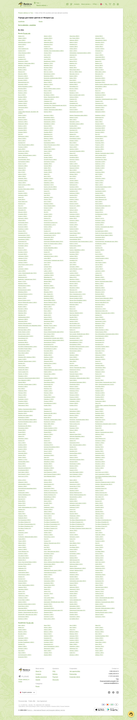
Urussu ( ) (99, 547)
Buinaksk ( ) (74, 92)
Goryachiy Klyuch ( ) (50, 159)
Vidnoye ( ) (73, 566)
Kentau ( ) (99, 638)
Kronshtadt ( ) (23, 245)
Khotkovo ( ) (74, 199)
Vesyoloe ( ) (22, 566)
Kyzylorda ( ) (48, 642)
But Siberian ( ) (49, 95)
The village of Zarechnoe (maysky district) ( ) (81, 528)
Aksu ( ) (73, 625)
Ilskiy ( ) (21, 172)
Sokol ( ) (73, 480)
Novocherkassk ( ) (23, 338)
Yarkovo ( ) (99, 591)
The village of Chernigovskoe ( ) (103, 520)
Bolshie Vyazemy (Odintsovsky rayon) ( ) (106, 84)
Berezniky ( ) (99, 76)
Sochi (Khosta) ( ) (24, 474)
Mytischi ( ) (73, 310)
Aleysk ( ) (22, 44)
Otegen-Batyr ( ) (100, 642)
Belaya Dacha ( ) (75, 69)
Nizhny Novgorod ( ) (75, 327)
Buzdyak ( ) (22, 97)
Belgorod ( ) (21, 71)
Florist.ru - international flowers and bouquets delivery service (46, 710)
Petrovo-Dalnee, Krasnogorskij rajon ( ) (105, 382)
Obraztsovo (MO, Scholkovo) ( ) (27, 357)
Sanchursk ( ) (74, 438)
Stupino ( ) (22, 503)
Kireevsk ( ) (74, 203)
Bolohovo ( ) (48, 84)
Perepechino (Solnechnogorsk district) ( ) (29, 378)
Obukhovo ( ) (48, 357)
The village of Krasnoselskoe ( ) (52, 524)
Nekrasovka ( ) (23, 321)
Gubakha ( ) (48, 163)
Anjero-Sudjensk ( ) (23, 48)
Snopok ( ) (74, 470)
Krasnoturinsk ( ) (99, 239)
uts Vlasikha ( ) (74, 618)
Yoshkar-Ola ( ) (99, 593)
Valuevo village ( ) (23, 557)
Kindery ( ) (73, 201)
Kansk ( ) (47, 191)
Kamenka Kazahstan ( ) (102, 636)
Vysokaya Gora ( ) (49, 585)
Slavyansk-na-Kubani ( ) (24, 468)
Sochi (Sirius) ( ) (75, 476)
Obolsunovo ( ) (100, 355)
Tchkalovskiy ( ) (75, 515)
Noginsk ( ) (48, 329)
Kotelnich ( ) (74, 229)
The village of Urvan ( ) (101, 526)
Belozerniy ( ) (23, 76)
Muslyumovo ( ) (100, 308)
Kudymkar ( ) (99, 247)
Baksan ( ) (98, 61)
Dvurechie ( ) (22, 130)
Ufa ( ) (97, 543)
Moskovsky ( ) (74, 304)
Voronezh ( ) (21, 578)
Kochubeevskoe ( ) (101, 214)
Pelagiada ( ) (23, 376)
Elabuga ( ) (73, 134)
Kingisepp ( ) (48, 203)
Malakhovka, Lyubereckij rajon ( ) (27, 279)
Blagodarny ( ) (100, 80)
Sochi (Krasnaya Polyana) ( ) (52, 474)
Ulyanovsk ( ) (99, 545)
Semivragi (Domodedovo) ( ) (52, 447)
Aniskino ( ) (99, 46)
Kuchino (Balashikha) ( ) (51, 247)
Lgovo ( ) (73, 262)
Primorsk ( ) (99, 399)
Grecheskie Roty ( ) (101, 159)
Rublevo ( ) (48, 426)
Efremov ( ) (74, 132)
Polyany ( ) (48, 395)
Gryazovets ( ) (100, 161)
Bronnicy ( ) (22, 90)
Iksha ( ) (99, 170)
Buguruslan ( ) (48, 92)
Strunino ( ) (98, 501)
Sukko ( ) (99, 503)
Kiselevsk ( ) (99, 208)
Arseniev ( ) (21, 55)
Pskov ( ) (98, 403)
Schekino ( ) (99, 442)
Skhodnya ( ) (48, 465)
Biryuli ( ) (73, 80)
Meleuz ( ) (22, 287)
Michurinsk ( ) (73, 289)
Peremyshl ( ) (100, 376)
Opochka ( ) (21, 363)
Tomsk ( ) (72, 532)
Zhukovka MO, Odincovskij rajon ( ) (27, 614)
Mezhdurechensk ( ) (24, 289)
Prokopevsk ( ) (23, 403)
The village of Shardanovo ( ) (25, 526)
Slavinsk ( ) (74, 465)
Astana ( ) (48, 629)
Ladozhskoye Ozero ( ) (51, 256)
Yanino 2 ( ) (47, 591)
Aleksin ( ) (74, 42)
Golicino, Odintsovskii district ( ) (27, 155)
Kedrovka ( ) (48, 197)
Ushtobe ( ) (99, 652)
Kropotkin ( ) (47, 245)
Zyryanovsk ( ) (22, 657)
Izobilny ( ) (48, 180)
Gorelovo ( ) (74, 155)
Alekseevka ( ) (48, 42)
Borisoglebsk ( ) (74, 86)
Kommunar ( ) (100, 220)
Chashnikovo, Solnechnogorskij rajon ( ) (106, 99)
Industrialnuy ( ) (75, 172)
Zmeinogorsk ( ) (23, 616)
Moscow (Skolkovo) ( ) (50, 302)
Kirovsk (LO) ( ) (75, 205)
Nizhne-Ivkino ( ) (75, 325)
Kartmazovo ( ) (23, 195)
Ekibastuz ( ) (74, 633)
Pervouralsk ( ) (48, 380)
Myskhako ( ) (22, 310)
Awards (38, 680)
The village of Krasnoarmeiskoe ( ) (27, 524)
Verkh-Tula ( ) (100, 562)
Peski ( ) (73, 380)
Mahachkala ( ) (48, 277)
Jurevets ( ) (74, 180)
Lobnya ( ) (99, 266)
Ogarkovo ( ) (48, 359)
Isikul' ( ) (99, 174)
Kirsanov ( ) (22, 208)
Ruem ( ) (98, 426)
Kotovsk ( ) (22, 231)
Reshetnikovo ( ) (23, 417)
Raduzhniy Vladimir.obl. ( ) (25, 411)
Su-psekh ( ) (48, 503)
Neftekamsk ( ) (48, 319)
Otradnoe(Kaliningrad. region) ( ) (53, 369)
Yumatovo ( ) (23, 597)
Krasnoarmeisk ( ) (24, 235)
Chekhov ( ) (22, 103)
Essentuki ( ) (22, 142)
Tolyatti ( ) (98, 530)
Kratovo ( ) (74, 243)
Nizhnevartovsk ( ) (23, 327)
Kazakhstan (21, 21)
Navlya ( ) (48, 317)
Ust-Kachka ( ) (49, 553)
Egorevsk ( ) (99, 132)
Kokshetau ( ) (49, 640)
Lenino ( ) (47, 258)
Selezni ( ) (99, 444)
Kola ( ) (98, 216)
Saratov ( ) (73, 440)
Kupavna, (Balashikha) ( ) (77, 250)
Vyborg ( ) (99, 583)
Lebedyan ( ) (23, 258)
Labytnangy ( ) (23, 256)
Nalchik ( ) (47, 315)
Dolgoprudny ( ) (23, 123)
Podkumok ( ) (22, 390)
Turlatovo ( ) (99, 539)
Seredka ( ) (73, 447)
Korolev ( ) (73, 226)
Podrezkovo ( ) (74, 390)
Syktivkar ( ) (21, 509)
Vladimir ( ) (47, 568)
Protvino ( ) (74, 403)
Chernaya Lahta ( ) (76, 105)
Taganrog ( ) (98, 509)
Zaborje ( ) (22, 602)
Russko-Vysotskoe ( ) (50, 428)
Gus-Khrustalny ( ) (75, 165)
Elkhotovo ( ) (48, 138)
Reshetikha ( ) (99, 415)
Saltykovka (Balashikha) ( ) (77, 436)
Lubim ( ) (22, 271)
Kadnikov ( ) (74, 182)
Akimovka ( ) (100, 38)
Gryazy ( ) (22, 163)
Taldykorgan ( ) (74, 648)
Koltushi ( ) (22, 220)
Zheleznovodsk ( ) (101, 610)
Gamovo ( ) (99, 147)
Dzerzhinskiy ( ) (100, 130)
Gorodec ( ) (48, 157)
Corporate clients (74, 677)
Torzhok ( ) (74, 534)
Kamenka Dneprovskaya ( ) (103, 186)
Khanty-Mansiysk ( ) (100, 197)
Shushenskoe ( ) (75, 463)
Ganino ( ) (22, 149)
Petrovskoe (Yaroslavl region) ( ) (27, 384)
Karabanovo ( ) (74, 191)
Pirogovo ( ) (48, 386)
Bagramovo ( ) (23, 61)
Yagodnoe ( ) (22, 587)
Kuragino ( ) (99, 250)
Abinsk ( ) (48, 36)
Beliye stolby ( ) (100, 71)
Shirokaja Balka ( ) (23, 461)
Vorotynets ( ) (49, 578)
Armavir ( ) (98, 53)
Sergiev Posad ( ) (48, 449)
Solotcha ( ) (22, 486)
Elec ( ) (97, 134)
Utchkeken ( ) (48, 555)
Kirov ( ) (20, 205)
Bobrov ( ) (48, 82)
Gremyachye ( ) (49, 161)
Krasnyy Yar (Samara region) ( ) (53, 243)
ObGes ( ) (98, 353)
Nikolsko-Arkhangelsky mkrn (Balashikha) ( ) (29, 325)
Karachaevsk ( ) (100, 191)
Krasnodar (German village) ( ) (104, 235)
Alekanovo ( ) (74, 40)
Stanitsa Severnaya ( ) (101, 492)
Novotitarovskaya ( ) (76, 348)
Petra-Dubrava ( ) (49, 382)
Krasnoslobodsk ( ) (75, 239)
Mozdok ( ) (22, 306)
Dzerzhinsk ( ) (73, 130)
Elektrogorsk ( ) (23, 136)
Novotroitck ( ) (100, 348)
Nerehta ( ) (74, 321)
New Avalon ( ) (48, 323)
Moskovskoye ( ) (49, 304)
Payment (55, 677)
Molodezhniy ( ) (49, 296)
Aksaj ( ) (22, 40)
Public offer (31, 701)
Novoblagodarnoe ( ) (76, 336)
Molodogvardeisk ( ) (76, 296)
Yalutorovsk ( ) (75, 589)
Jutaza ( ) (22, 182)
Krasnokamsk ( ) (23, 239)
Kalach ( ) (99, 182)
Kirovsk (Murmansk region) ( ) (103, 205)
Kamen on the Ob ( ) (50, 186)
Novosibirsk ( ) (99, 344)
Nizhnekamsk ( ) (99, 325)
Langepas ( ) (100, 256)
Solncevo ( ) (48, 482)
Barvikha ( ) (22, 67)
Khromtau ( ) (23, 640)
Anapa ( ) (21, 46)
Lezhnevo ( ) (23, 262)
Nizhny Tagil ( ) (99, 327)
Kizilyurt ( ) (74, 210)
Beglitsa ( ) (22, 69)
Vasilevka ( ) (74, 557)
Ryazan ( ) (98, 428)
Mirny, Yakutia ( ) (48, 294)
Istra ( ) (73, 176)
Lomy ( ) (47, 268)
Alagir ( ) (47, 40)
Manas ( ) (22, 281)
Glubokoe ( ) (48, 636)
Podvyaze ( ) (22, 392)
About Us (38, 671)
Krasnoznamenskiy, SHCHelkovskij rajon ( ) (106, 241)
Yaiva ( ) (47, 587)
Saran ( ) (98, 644)
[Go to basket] (114, 4)
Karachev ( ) (22, 193)
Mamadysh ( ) (100, 279)
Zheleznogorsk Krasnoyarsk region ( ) (53, 610)
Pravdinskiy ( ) (23, 399)
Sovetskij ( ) (21, 490)
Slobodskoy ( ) (49, 468)
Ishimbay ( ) (74, 174)
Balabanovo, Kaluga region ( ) (26, 63)
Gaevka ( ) (47, 147)
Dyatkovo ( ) (48, 130)
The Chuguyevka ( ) (24, 520)
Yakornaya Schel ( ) (101, 587)
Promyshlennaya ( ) (50, 403)
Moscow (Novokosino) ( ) (102, 300)
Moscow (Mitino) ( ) (49, 300)
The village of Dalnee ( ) (24, 522)
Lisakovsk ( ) (74, 642)
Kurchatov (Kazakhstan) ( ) (26, 642)
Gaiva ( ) (73, 147)
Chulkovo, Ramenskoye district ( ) (53, 109)
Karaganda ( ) (48, 638)
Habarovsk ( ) (22, 168)
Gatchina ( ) (74, 149)
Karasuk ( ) (47, 193)
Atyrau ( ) (72, 629)
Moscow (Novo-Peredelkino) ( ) (78, 300)
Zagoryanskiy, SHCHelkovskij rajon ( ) (54, 602)
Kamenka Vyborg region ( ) (26, 189)
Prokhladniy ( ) (75, 401)
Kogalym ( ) (22, 216)
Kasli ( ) (47, 195)
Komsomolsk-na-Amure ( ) (51, 222)
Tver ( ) (72, 541)
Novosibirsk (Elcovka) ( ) (51, 346)
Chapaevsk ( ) (49, 99)
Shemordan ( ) (49, 459)
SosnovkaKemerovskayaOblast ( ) (27, 488)
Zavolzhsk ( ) (48, 606)
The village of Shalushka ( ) (102, 524)
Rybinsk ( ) (22, 430)
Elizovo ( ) (22, 138)
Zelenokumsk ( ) (75, 608)
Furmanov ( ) (23, 147)
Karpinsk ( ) (99, 193)
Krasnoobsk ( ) (48, 239)
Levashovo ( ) (99, 260)
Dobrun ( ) (99, 121)
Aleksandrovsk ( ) (101, 40)
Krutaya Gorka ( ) (75, 245)
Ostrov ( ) (48, 367)
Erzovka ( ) (99, 140)
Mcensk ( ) (74, 283)
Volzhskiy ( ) (74, 576)
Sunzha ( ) (22, 505)
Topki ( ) (98, 532)
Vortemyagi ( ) (22, 581)
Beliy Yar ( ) (48, 71)
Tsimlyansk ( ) (75, 536)
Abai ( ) (21, 625)
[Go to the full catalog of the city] (25, 4)
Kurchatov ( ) (23, 252)
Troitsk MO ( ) (100, 534)
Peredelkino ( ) (74, 376)
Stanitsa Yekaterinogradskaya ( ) (78, 494)
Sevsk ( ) (73, 455)
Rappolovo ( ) (22, 413)
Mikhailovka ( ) (100, 289)
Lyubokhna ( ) (49, 275)
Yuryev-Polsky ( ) (24, 599)
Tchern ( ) (48, 515)
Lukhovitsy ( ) (100, 271)
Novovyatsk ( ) (100, 350)
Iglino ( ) (73, 170)
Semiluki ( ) (22, 447)
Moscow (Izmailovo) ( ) (76, 298)
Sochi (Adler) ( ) (23, 472)
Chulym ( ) (74, 109)
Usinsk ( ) (47, 549)
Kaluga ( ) (21, 186)
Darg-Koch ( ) (49, 115)
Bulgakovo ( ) (100, 92)
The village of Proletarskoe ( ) (77, 524)
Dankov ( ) (22, 115)
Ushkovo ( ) (22, 549)
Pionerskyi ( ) (23, 386)
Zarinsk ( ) (48, 604)
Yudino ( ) (73, 595)
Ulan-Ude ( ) (73, 545)
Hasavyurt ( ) (74, 168)
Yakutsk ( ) (47, 589)
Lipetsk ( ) (47, 264)
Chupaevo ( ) (99, 109)
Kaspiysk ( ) (74, 195)
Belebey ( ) (99, 69)
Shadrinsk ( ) (100, 455)
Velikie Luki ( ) (48, 560)
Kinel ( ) (98, 201)
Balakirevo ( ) (73, 63)
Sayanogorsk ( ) (75, 442)
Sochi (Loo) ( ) (23, 476)
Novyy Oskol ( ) (23, 353)
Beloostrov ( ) (22, 74)
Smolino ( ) (99, 468)
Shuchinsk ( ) (99, 646)
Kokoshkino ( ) (75, 216)
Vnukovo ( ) (99, 570)
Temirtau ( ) (74, 650)
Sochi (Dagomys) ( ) (50, 472)
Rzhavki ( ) (48, 432)
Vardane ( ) (48, 557)
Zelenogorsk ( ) (100, 606)
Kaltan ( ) (99, 184)
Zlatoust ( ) (99, 614)
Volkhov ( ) (48, 574)
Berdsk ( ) (74, 76)
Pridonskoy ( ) (49, 399)
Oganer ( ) (22, 359)
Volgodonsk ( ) (74, 572)
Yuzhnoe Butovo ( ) (101, 599)
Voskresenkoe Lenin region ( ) (78, 581)
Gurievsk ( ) (48, 165)
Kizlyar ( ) (99, 210)
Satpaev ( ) (22, 646)
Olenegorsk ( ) (48, 361)
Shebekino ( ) (100, 457)
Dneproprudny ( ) (49, 121)
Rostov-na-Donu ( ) (75, 423)
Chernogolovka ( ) (101, 105)
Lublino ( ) (48, 271)
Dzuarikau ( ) (48, 132)
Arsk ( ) (47, 55)
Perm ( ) (97, 378)
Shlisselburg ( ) (49, 461)
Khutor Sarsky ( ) (23, 201)
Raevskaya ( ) (48, 411)
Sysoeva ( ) (48, 509)
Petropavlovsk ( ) (48, 644)
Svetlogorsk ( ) (49, 507)
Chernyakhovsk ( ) (50, 107)
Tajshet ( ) (21, 511)
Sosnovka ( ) (100, 486)
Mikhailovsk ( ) (23, 292)
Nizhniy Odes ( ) (49, 327)
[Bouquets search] (106, 4)
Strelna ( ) (21, 501)
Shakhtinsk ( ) (75, 646)
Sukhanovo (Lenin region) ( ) (78, 503)
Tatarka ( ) (22, 513)
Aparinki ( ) (22, 50)
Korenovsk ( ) (23, 226)
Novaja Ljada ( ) (75, 332)
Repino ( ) (48, 415)
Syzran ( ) (73, 509)
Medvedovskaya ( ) (24, 285)
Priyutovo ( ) (48, 401)
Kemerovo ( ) (73, 197)
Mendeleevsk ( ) (49, 287)
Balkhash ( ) (74, 631)
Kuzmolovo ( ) (74, 254)
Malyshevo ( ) (74, 279)
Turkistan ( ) (48, 652)
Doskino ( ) (22, 126)
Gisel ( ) (47, 153)
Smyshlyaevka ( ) (23, 470)
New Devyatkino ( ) (75, 323)
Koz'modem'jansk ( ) (101, 231)
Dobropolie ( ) (74, 121)
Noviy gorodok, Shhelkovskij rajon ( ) (79, 334)
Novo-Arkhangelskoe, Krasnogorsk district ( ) (107, 334)
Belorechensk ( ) (49, 74)
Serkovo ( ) (73, 449)
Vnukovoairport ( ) (23, 572)
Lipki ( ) (73, 264)
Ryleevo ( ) (99, 430)
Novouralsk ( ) (48, 350)
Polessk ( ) (74, 392)
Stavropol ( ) (21, 499)
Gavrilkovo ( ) (99, 149)
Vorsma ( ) (99, 578)
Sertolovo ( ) (99, 451)
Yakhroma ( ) (74, 587)
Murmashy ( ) (23, 308)
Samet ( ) (47, 438)
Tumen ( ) (73, 539)
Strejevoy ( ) (99, 499)
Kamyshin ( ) (100, 189)
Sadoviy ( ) (22, 434)
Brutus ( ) (48, 90)
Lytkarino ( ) (22, 275)
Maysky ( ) (47, 283)
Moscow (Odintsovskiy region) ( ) (27, 302)
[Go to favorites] (110, 4)
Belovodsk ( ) (74, 74)
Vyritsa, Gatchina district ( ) (26, 585)
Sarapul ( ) (47, 440)
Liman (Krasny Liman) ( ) (25, 264)
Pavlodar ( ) (21, 644)
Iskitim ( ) (22, 176)
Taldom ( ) (48, 511)
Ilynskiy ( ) (48, 172)
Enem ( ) (22, 140)
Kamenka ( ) (74, 186)
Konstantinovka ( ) (50, 224)
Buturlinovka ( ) (100, 95)
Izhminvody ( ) (100, 178)
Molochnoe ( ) (22, 296)
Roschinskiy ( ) (75, 421)
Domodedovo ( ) (49, 123)
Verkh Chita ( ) (75, 562)
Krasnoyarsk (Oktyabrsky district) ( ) (53, 241)
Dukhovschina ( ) (75, 128)
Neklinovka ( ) (100, 319)
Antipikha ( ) (48, 48)
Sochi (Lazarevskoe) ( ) (102, 474)
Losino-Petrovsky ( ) (76, 268)
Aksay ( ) (47, 625)
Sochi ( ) (98, 470)
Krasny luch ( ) (23, 243)
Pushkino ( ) (74, 405)
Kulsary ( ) (99, 640)
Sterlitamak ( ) (49, 499)
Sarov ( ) (22, 442)
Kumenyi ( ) (22, 250)
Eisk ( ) (20, 134)
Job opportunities (74, 671)
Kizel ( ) (47, 210)
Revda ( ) (73, 417)
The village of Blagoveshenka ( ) (78, 520)
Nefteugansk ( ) (74, 319)
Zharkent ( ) (48, 654)
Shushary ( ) (48, 463)
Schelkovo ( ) (22, 444)
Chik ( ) (73, 107)
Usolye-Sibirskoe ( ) (23, 551)
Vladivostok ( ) (22, 570)
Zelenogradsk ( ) (49, 608)
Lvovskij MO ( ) (48, 273)
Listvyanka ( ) (74, 266)
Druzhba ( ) (73, 126)
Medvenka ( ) (48, 285)
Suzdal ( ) (99, 505)
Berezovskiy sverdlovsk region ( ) (53, 78)
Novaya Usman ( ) (24, 334)
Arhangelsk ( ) (99, 50)
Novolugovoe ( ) (23, 342)
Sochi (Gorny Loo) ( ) (102, 472)
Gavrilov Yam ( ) (23, 151)
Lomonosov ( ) (23, 268)
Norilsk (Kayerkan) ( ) (102, 329)
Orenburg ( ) (98, 363)
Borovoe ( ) (74, 88)
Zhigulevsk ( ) (48, 612)
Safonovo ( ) (48, 434)
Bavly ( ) (99, 67)
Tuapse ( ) (22, 539)
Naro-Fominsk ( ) (74, 315)
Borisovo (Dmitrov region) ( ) (52, 88)
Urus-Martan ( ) (74, 547)
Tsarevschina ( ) (49, 536)
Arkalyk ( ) (22, 629)
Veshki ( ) (98, 564)
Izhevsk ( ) (73, 178)
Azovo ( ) (73, 59)
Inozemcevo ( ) (100, 172)
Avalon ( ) (72, 57)
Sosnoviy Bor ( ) (75, 486)
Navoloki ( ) (73, 317)
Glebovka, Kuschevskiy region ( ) (104, 153)
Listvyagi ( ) (48, 266)
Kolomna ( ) (47, 218)
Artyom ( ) (99, 55)
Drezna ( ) (48, 126)
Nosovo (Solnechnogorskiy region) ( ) (54, 332)
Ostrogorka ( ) (99, 365)
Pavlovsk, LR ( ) (23, 374)
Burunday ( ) (22, 633)
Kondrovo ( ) (22, 224)
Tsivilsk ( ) (99, 536)
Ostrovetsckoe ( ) (100, 367)
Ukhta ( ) (46, 545)
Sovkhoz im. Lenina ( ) (50, 490)
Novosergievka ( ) (49, 344)
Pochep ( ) (99, 388)
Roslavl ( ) (99, 421)
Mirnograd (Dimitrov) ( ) (25, 294)
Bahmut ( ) (73, 61)
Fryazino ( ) (99, 144)
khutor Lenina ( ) (49, 618)
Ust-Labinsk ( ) (23, 555)
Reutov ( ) (47, 417)
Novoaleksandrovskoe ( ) (25, 336)
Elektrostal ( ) (48, 136)
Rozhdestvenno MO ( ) (24, 426)
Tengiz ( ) (99, 650)
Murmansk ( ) (99, 306)
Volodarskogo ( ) (100, 574)
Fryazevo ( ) (74, 144)
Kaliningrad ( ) (74, 184)
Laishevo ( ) (74, 256)
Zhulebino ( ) (74, 614)
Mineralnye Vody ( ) (76, 292)
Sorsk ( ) (47, 486)
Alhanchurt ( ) (48, 44)
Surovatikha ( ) (75, 505)
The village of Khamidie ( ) (102, 522)
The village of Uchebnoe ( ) (77, 526)
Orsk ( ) (47, 365)
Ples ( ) (21, 388)
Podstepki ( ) (99, 390)
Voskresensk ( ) (99, 581)
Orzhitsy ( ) (74, 365)
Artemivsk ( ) (73, 55)
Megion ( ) (99, 285)
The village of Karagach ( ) (76, 522)
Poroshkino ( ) (22, 397)
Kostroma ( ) (47, 229)
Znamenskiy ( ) (75, 616)
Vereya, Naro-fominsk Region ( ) (27, 562)
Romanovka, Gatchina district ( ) (53, 419)
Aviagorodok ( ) (100, 57)
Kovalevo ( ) (47, 231)
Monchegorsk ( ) (100, 296)
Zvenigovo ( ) (23, 618)
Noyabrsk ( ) (48, 353)
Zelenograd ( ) (22, 608)
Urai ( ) (47, 547)
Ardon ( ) (73, 50)
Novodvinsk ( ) (75, 338)
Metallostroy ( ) (100, 287)
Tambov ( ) (73, 511)
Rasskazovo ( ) (75, 413)
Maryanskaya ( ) (75, 281)
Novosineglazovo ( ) (50, 348)
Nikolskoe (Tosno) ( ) (50, 325)
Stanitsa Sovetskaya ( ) (50, 494)
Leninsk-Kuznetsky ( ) (102, 258)
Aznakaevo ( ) (22, 59)
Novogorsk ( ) (22, 340)
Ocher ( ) (73, 357)
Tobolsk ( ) (21, 530)
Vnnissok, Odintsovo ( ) (76, 570)
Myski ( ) (47, 310)
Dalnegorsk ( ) (100, 111)
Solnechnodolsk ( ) (24, 484)
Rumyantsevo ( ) (23, 428)
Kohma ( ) (48, 216)
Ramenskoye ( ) (75, 411)
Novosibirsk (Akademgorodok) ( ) (27, 346)
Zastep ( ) (99, 604)
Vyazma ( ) (74, 583)
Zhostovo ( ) (74, 612)
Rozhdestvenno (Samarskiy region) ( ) (105, 423)
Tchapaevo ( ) (22, 515)
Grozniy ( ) (73, 161)
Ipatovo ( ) (22, 174)
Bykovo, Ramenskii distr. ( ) (51, 97)
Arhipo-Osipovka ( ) (24, 53)
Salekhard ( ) (47, 436)
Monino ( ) (22, 298)
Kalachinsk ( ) (49, 184)
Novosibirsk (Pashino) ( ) (102, 346)
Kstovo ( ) (21, 247)
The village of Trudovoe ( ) (50, 526)
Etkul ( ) (73, 142)
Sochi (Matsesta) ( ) (50, 476)
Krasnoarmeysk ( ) (50, 235)
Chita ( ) (20, 109)
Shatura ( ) (74, 457)
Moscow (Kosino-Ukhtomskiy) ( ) (104, 298)
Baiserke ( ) (22, 631)
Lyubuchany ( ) (75, 275)
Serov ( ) (22, 451)
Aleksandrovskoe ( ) (24, 42)
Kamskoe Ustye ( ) (76, 189)
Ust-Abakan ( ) (100, 551)
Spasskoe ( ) (74, 490)
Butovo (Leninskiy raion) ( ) (77, 95)
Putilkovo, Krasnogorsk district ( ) (27, 409)
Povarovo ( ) (74, 397)
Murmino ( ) (48, 308)
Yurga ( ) (73, 597)
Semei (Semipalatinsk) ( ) (51, 646)
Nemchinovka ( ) (49, 321)
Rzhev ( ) (72, 432)
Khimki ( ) (21, 199)
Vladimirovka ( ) (100, 568)
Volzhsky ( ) (99, 576)
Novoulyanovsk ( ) (24, 350)
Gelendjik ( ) (98, 151)
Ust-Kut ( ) (99, 553)
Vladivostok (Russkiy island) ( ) (53, 570)
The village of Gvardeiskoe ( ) (51, 522)
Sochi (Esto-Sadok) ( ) (76, 472)
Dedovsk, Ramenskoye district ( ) (79, 115)
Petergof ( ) (22, 382)
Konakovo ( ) (73, 222)
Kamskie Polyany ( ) (50, 189)
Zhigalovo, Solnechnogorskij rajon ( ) (28, 612)
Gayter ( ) (48, 151)
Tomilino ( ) (48, 532)
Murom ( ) (73, 308)
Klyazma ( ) (99, 212)
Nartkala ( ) (98, 315)
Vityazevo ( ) (100, 566)
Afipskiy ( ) (22, 38)
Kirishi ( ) (99, 203)
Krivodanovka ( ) (100, 243)
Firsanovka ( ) (99, 142)
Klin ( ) (46, 212)
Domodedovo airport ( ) (77, 123)
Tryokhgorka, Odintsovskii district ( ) (27, 536)
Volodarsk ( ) (74, 574)
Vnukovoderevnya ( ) (50, 572)
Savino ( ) (48, 442)
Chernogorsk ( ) (23, 107)
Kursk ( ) (98, 252)
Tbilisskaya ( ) (99, 513)
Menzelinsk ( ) (75, 287)
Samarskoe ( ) (23, 438)
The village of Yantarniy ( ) (50, 528)
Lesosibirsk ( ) (74, 260)
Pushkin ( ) (48, 405)
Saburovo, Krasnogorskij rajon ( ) (104, 432)
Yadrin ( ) (99, 585)
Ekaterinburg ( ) (48, 134)
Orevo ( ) (22, 365)
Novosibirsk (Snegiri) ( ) (25, 348)
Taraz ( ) (21, 650)
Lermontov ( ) (22, 260)
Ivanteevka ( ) (22, 178)
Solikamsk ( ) (23, 482)
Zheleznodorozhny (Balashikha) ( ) (27, 610)
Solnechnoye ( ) (75, 484)
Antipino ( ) (73, 48)
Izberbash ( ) (48, 178)
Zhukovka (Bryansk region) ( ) (104, 612)
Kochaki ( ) (48, 214)
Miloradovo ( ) (48, 292)
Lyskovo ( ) (98, 273)
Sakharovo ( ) (99, 434)
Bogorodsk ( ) (23, 84)
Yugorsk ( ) (99, 595)
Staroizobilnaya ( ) (50, 496)
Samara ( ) (98, 436)
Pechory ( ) (98, 374)
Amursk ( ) (99, 44)
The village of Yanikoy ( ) (24, 528)
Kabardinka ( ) (49, 182)
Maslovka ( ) (22, 283)
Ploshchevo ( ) (48, 388)
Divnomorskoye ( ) (49, 119)
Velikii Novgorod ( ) (75, 560)
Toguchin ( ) (48, 530)
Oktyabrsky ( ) (100, 359)
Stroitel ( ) (74, 501)
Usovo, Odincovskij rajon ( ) (51, 551)
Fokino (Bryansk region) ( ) (26, 144)
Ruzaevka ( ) (74, 428)
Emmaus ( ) (99, 138)
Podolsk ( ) (48, 390)
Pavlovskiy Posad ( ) (76, 374)
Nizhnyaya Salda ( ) (24, 329)
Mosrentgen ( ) (100, 304)
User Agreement (42, 701)
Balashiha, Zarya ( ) (24, 65)
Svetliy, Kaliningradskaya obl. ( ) (27, 507)
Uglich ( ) (22, 545)
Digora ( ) (48, 633)
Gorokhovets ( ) (100, 157)
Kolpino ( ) (73, 218)
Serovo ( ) (48, 451)
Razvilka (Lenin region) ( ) (25, 415)
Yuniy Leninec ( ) (49, 597)
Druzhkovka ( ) (100, 126)
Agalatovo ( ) (48, 38)
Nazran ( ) (99, 317)
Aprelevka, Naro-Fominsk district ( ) (54, 50)
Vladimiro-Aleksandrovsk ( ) (78, 568)
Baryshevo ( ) (48, 67)
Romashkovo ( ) (100, 419)
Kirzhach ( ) (48, 208)
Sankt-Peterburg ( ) (100, 438)
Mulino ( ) (48, 306)
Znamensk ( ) (49, 616)
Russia (40, 21)
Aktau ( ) (98, 625)
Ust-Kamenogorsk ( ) (24, 654)
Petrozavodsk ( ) (48, 384)
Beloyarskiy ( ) (99, 74)
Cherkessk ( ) (22, 105)
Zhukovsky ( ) (49, 614)
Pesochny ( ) (99, 380)
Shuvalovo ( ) (100, 463)
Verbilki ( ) (99, 560)
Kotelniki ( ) (99, 229)
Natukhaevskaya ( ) (24, 317)
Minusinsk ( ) (100, 292)
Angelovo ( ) (74, 46)
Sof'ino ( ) (22, 480)
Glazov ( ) (73, 153)
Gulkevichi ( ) (23, 165)
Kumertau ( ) (48, 250)
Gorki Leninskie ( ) (100, 155)
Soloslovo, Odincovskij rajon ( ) (103, 484)
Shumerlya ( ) (100, 461)
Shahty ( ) (22, 457)
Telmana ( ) (48, 518)
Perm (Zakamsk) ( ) (24, 380)
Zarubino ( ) (74, 604)
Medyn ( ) (73, 285)
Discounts (56, 680)
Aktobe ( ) (21, 627)
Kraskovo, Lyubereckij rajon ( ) (52, 233)
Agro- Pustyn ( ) (75, 38)
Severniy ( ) (48, 453)
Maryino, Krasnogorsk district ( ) (104, 281)
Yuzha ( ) (48, 599)
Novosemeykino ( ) (24, 344)
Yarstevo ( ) (74, 593)
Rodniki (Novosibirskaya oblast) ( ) (27, 419)
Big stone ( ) (22, 80)
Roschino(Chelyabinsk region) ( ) (27, 421)
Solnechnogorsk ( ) (49, 484)
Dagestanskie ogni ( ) (76, 111)
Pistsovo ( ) (74, 386)
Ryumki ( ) (22, 432)
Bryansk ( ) (73, 90)
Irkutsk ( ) (47, 174)
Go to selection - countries (27, 25)
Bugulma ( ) (22, 92)
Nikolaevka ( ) (100, 323)
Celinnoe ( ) (74, 97)
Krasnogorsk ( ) (100, 237)
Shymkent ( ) (23, 648)
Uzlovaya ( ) (73, 555)
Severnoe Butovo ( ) (76, 453)
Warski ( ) (73, 585)
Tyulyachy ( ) (100, 541)
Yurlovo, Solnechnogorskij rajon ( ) (104, 597)
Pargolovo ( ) (74, 371)
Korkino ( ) (48, 226)
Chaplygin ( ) (73, 99)
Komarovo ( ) (74, 220)
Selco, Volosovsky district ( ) (78, 444)
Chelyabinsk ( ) (74, 103)
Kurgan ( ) (47, 252)
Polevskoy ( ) (100, 392)
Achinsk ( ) (99, 36)
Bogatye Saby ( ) (75, 82)
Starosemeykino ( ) (76, 496)
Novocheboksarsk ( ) (101, 336)
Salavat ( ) (21, 436)
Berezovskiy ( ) (23, 78)
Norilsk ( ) (72, 329)
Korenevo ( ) (99, 224)
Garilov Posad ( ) (49, 149)
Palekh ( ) (48, 371)
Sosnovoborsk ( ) (49, 488)
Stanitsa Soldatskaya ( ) (24, 494)
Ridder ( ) (73, 644)
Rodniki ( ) (99, 417)
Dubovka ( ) (22, 128)
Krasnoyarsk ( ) (22, 241)
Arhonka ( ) (48, 53)
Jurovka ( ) (99, 180)
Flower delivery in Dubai (23, 680)
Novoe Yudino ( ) (99, 338)
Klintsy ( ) (73, 212)
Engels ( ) (47, 140)
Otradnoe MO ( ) (23, 369)
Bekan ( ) (48, 69)
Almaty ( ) (99, 627)
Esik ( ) (98, 633)
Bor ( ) (47, 86)
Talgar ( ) (99, 648)
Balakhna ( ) (48, 63)
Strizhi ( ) (48, 501)
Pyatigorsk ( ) (48, 409)
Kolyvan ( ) (48, 220)
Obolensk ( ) (74, 355)
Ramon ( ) (99, 411)
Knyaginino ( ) (22, 214)
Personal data (22, 701)
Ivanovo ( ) (98, 176)
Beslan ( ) (73, 78)
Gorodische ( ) (74, 157)
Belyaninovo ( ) (48, 76)
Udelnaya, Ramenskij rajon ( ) (52, 543)
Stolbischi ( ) (73, 499)
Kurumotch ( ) (22, 254)
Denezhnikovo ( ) (49, 117)
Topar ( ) (22, 652)
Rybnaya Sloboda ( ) (50, 430)
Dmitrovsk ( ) (23, 121)
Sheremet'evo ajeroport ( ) (77, 459)
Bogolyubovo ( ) (100, 82)
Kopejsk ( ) (74, 224)
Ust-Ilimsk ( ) (23, 553)
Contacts (38, 674)
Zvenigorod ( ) (100, 616)
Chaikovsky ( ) (99, 97)
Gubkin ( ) (74, 163)
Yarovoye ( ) (48, 593)
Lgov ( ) (47, 262)
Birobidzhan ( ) (48, 80)
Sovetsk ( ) (74, 488)
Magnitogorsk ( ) (22, 277)
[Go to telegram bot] (113, 692)
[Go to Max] (117, 692)
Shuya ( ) (22, 465)
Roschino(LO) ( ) (49, 421)
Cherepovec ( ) (99, 103)
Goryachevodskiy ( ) (24, 159)
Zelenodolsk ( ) (75, 606)
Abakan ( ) (21, 36)
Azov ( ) (47, 59)
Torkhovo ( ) (48, 534)
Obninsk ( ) (21, 355)
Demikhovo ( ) (100, 115)
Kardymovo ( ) (75, 193)
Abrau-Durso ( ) (74, 36)
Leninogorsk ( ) (74, 258)
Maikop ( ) (73, 277)
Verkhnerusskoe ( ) (49, 564)
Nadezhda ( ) (22, 313)
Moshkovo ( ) (23, 304)
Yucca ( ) (46, 595)
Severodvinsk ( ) (99, 453)
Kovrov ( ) (74, 231)
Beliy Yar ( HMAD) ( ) (76, 71)
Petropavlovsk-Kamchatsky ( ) (78, 382)
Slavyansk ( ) (100, 465)
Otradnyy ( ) (99, 369)
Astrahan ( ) (47, 57)
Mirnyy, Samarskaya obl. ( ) (78, 294)
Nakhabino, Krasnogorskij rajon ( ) (105, 313)
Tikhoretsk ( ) (100, 528)
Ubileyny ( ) (22, 543)
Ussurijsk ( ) (73, 551)
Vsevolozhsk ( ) (49, 583)
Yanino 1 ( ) (21, 591)
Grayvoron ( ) (74, 159)
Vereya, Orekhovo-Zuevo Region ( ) (54, 562)
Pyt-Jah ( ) (74, 409)
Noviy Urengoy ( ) (49, 334)
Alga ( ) (73, 627)
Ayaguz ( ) (99, 629)
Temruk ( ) (99, 518)
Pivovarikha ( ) (100, 386)
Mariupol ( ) (48, 281)
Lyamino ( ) (74, 273)
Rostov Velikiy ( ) (49, 423)
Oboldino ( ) (48, 355)
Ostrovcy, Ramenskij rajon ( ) (78, 367)
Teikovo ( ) (99, 515)
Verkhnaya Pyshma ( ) (24, 564)
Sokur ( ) (99, 480)
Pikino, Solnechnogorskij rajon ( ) (104, 384)
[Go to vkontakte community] (109, 692)
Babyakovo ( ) (100, 59)
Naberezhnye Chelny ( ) (101, 310)
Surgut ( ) (47, 505)
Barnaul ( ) (73, 65)
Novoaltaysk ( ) (49, 336)
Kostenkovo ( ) (23, 229)
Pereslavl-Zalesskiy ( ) (51, 378)
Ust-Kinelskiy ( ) (75, 553)
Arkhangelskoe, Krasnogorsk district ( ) (80, 53)
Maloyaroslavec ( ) (49, 279)
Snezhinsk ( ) (48, 470)
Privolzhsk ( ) (23, 401)
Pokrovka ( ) (48, 392)
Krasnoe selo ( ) (49, 237)
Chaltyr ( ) (22, 99)
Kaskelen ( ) (74, 638)
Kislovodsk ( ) (22, 210)
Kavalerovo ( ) (100, 195)
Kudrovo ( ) (73, 247)
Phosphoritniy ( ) (75, 384)
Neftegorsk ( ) (23, 319)
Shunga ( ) (22, 463)
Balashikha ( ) (48, 65)
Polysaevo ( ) (74, 395)
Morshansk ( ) (49, 298)
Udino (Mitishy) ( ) (75, 543)
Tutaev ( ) (22, 541)
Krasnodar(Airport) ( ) (24, 237)
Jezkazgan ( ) (74, 636)
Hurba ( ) (22, 170)
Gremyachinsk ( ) (24, 161)
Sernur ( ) (99, 449)
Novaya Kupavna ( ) (101, 332)
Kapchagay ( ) (23, 638)
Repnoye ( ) (74, 415)
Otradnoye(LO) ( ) (75, 369)
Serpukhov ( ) (73, 451)
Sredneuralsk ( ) (23, 492)
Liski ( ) (20, 266)
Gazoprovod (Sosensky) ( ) (77, 151)
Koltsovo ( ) (99, 218)
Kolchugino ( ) (23, 218)
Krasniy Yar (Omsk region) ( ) (103, 233)
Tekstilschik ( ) (22, 518)
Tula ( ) (46, 539)
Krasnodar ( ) (73, 235)
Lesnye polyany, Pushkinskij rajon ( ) (53, 260)
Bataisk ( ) (73, 67)
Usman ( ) (74, 549)
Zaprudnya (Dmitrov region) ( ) (27, 604)
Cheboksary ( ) (48, 101)
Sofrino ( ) (48, 480)
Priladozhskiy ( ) (75, 399)
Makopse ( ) (99, 277)
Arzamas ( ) (21, 57)
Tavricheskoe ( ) (49, 513)
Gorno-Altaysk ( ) (23, 157)
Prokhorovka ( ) (100, 401)
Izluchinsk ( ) (23, 180)
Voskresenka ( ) (49, 581)
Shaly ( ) (46, 457)
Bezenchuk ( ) (100, 78)
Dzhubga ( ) (22, 132)
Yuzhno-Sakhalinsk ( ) (75, 599)
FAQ (54, 671)
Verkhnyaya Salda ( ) (76, 564)
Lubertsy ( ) (99, 268)
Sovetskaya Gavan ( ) (101, 488)
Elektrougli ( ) (74, 136)
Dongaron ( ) (99, 123)
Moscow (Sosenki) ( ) (76, 302)
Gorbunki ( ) (48, 155)
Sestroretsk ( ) (22, 453)
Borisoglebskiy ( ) (101, 86)
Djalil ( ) (73, 119)
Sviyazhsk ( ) (99, 507)
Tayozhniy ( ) (74, 513)
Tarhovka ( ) (99, 511)
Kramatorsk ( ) (22, 233)
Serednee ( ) (99, 447)
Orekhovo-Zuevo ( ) (50, 363)
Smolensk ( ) (73, 468)
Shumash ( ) (74, 461)
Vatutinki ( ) (22, 560)
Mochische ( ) (99, 294)
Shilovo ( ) (99, 459)
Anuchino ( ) (99, 48)
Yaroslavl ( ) (21, 593)
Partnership (73, 674)
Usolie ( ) (98, 549)
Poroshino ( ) (100, 395)
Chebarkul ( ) (23, 101)
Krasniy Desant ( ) (75, 233)
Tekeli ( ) (47, 650)
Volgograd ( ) (99, 572)
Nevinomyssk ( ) (100, 321)
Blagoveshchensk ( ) (23, 82)
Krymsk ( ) (98, 245)
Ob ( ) (72, 353)
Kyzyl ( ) (99, 254)
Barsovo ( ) (99, 65)
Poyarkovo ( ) (99, 397)
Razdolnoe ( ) (99, 413)
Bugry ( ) (98, 90)
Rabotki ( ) (99, 409)
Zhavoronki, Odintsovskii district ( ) (105, 608)
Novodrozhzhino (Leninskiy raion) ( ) (53, 338)
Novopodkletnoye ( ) (76, 342)
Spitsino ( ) (99, 490)
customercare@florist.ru (111, 683)
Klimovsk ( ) (22, 212)
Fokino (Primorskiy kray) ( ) (52, 144)
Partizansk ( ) (100, 371)
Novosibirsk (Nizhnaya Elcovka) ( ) (79, 346)
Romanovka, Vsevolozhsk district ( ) (79, 419)
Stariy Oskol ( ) (22, 496)
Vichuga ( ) (48, 566)
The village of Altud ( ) (49, 520)
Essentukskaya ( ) (49, 142)
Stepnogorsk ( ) (49, 648)
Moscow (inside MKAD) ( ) (102, 302)
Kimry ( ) (47, 201)
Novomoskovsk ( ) (50, 342)
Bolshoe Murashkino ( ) (25, 86)
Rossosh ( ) (22, 423)
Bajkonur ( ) (48, 631)
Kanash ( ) (21, 191)
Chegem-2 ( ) (99, 101)
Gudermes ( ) (100, 163)
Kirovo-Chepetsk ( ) (50, 205)
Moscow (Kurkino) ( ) (24, 300)
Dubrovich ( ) (48, 128)
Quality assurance (41, 677)
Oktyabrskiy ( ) (74, 359)
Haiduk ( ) (47, 168)
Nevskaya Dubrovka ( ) (24, 323)
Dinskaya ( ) (22, 119)
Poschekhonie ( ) (49, 397)
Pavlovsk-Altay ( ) (50, 374)
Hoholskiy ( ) (100, 168)
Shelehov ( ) (22, 459)
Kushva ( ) (48, 254)
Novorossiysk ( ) (99, 342)
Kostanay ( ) (74, 640)
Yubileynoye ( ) (23, 595)
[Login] (118, 4)
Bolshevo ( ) (74, 84)
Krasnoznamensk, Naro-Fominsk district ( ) (81, 241)
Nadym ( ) (48, 313)
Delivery (55, 674)
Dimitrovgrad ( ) (99, 117)
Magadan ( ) (98, 275)
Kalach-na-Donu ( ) (24, 184)
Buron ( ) (22, 95)
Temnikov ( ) (74, 518)
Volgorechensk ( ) (24, 574)
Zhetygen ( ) (74, 654)
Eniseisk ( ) (74, 140)
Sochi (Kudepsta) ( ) (76, 474)
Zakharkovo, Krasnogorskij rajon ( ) (104, 602)
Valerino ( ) (99, 555)
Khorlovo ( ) (48, 199)
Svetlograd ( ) (74, 507)
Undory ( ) (22, 547)
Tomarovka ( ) (23, 532)
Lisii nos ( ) (99, 264)
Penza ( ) (47, 376)
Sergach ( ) (22, 449)
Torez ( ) (21, 534)
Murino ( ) (72, 306)
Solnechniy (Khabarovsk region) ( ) (105, 482)
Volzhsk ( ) (47, 576)
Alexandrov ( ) (99, 42)
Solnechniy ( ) (74, 482)
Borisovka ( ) (22, 88)
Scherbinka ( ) (48, 444)
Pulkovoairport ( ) (23, 405)
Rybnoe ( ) (74, 430)
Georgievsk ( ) (23, 153)
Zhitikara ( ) (99, 654)
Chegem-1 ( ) (73, 101)
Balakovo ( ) (98, 63)
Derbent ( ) (74, 117)
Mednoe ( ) (99, 283)
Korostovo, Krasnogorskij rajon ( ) (104, 226)
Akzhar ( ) (48, 627)
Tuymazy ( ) (47, 541)
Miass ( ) (46, 289)
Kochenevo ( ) (75, 214)
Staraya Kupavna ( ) (101, 494)
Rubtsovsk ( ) (73, 426)
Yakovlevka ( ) (23, 589)
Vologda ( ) (21, 576)
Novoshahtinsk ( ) (75, 344)
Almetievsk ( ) (73, 44)
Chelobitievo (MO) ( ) (50, 103)
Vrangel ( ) (22, 583)
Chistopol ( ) (99, 107)
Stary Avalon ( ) (99, 496)
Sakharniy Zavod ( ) (75, 434)
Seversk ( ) (22, 455)
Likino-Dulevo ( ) (100, 262)
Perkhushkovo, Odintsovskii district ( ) (80, 378)
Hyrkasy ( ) (48, 170)
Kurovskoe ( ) (74, 252)
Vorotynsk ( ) (74, 578)
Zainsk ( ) (73, 602)
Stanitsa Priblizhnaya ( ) (76, 492)
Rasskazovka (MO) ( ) (50, 413)
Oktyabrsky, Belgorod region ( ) (27, 361)
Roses (37, 686)
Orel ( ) (72, 363)
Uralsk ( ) (72, 652)
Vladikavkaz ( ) (22, 568)
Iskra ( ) (47, 176)
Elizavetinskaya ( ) (101, 136)
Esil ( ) (21, 636)
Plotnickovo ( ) (75, 388)
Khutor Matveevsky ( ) (101, 199)
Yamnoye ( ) (99, 589)
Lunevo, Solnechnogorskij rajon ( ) (27, 273)
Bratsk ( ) (98, 88)
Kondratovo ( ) (99, 222)
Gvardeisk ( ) (100, 165)
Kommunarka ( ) (23, 222)
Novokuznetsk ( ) (100, 340)
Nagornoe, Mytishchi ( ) (76, 313)
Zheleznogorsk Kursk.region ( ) (77, 610)
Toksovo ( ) (73, 530)
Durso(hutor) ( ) (100, 128)
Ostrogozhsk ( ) (23, 367)
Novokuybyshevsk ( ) (76, 340)
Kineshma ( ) (22, 203)
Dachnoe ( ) (48, 111)
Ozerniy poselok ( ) (23, 371)
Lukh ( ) (73, 271)
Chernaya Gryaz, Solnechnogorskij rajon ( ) (55, 105)
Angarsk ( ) (47, 46)
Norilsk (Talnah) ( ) (24, 332)
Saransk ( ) (21, 440)
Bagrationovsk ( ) (49, 61)
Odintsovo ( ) (99, 357)
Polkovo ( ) (22, 395)
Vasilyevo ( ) (99, 557)
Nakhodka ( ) (22, 315)
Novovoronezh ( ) (75, 350)
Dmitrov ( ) (99, 119)
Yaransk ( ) (74, 591)
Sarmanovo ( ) (100, 440)
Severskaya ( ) (49, 455)
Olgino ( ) (73, 361)
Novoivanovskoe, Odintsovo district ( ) (54, 340)
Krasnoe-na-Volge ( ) (76, 237)
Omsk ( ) (98, 361)
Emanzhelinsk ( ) (75, 138)
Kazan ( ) (21, 197)
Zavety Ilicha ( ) (23, 606)
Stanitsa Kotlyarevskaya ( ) (51, 492)
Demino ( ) (22, 117)
